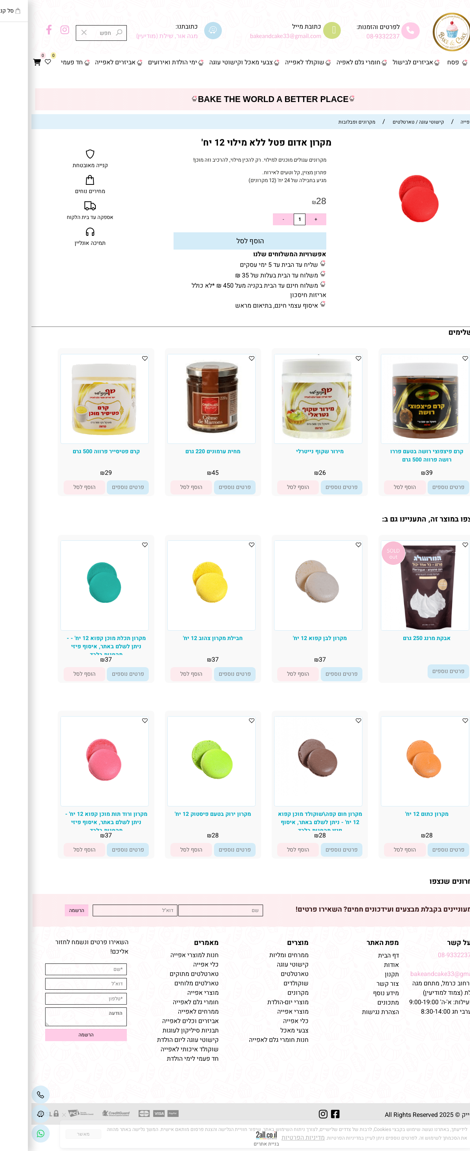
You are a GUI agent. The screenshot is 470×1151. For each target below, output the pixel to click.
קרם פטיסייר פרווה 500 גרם (74, 451)
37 (290, 659)
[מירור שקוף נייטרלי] (287, 440)
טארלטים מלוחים (165, 983)
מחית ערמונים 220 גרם (181, 451)
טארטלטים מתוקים (162, 974)
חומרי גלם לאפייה (164, 1002)
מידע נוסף (355, 993)
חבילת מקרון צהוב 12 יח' (181, 638)
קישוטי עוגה (261, 964)
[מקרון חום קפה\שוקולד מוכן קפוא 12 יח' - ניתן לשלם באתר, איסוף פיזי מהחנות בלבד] (287, 794)
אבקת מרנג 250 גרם (395, 638)
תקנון (360, 974)
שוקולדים (264, 983)
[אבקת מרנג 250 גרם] (393, 628)
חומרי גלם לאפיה (327, 62)
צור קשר (451, 79)
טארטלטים (263, 974)
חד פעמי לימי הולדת (161, 1058)
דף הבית (452, 62)
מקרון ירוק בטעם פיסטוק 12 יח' (181, 814)
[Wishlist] (16, 62)
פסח (422, 62)
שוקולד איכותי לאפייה (158, 1049)
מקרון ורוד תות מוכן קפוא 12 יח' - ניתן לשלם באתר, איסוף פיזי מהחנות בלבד (75, 822)
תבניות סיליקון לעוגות (159, 1030)
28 (290, 201)
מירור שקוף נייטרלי (288, 451)
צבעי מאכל (263, 1030)
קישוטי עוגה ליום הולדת (156, 1040)
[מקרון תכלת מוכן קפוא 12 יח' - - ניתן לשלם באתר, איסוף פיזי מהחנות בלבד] (73, 620)
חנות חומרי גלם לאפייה (247, 1040)
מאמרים (175, 943)
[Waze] (9, 1114)
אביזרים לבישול (381, 62)
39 (397, 473)
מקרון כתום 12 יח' (395, 814)
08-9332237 (351, 36)
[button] (373, 487)
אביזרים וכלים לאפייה (159, 1021)
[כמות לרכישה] (268, 219)
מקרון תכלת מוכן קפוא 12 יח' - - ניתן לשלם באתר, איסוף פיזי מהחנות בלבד (74, 646)
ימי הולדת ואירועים (141, 62)
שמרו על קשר (437, 943)
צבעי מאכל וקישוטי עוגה (209, 62)
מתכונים (357, 1002)
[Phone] (9, 1094)
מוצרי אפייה (261, 1011)
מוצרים (266, 943)
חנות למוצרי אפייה (163, 955)
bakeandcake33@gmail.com (418, 974)
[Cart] (5, 62)
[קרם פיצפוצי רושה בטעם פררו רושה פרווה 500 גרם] (393, 441)
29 (76, 473)
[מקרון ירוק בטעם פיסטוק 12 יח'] (180, 797)
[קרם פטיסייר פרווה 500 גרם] (73, 440)
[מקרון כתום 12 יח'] (393, 795)
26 (290, 473)
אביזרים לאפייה (84, 62)
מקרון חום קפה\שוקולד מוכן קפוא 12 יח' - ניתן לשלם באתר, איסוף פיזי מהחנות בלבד (289, 822)
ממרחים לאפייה (166, 1011)
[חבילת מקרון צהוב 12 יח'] (180, 620)
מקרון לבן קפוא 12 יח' (288, 638)
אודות (359, 965)
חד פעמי (40, 62)
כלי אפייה (264, 1021)
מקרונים (266, 993)
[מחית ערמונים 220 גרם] (180, 434)
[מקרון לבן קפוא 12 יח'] (287, 622)
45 (183, 473)
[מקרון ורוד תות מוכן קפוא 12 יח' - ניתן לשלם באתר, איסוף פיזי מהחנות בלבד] (73, 798)
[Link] (9, 1134)
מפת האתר (351, 943)
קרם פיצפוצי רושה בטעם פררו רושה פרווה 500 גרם (395, 455)
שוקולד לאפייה (273, 62)
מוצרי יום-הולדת (256, 1002)
